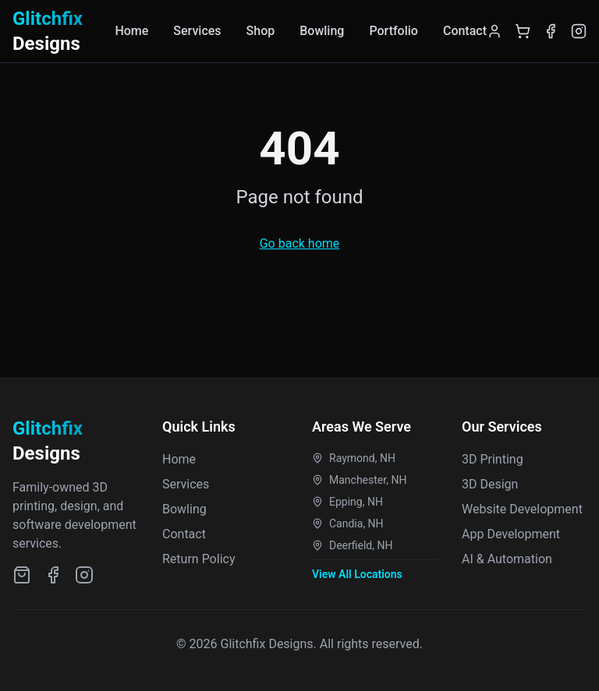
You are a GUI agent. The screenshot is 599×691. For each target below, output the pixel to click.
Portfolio (393, 30)
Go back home (300, 243)
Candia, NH (348, 523)
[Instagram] (579, 31)
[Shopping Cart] (522, 31)
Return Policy (198, 559)
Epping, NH (347, 501)
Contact (465, 30)
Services (197, 30)
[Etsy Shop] (21, 575)
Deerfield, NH (352, 545)
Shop (260, 30)
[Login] (494, 31)
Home (131, 30)
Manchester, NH (359, 480)
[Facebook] (550, 31)
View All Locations (357, 574)
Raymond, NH (353, 458)
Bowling (322, 30)
